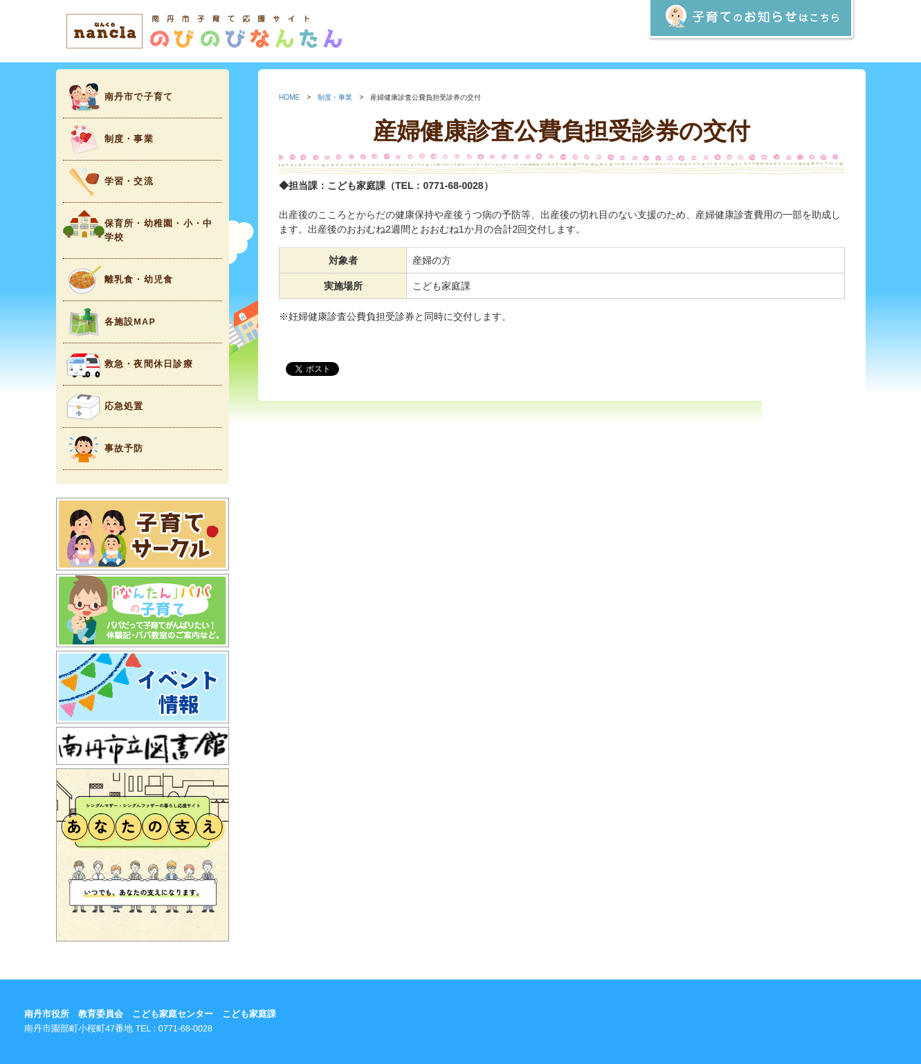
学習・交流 (108, 182)
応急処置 (103, 407)
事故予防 (103, 449)
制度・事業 (108, 139)
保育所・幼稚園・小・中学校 (138, 226)
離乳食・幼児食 (118, 280)
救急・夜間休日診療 (128, 364)
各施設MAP (109, 322)
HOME (289, 97)
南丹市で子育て (118, 97)
